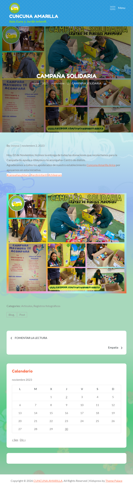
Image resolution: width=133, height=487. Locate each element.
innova (15, 145)
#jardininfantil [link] (39, 175)
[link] (101, 165)
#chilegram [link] (55, 175)
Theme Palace (113, 480)
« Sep (15, 439)
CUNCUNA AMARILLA (33, 16)
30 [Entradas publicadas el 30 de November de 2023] (66, 429)
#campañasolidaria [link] (18, 175)
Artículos (26, 306)
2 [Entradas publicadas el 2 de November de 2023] (66, 397)
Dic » (23, 439)
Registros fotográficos (46, 306)
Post (22, 314)
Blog (11, 314)
